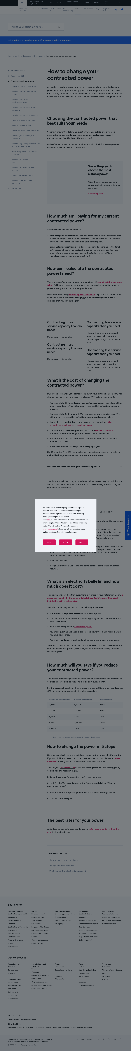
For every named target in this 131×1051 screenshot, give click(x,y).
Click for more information (55, 520)
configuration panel (50, 529)
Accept (82, 542)
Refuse (65, 542)
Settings (49, 542)
